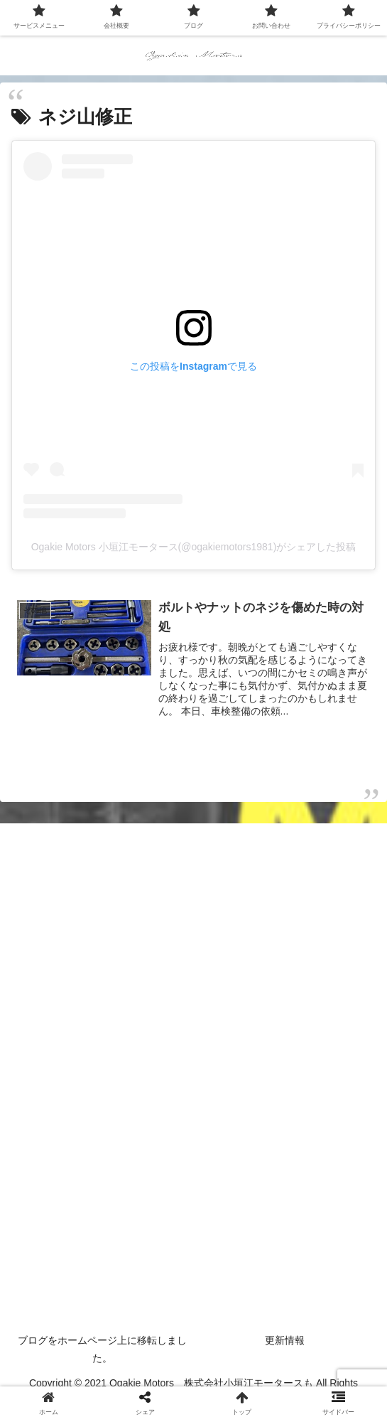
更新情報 (285, 1340)
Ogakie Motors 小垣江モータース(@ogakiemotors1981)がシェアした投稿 (193, 546)
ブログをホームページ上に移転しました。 (102, 1349)
